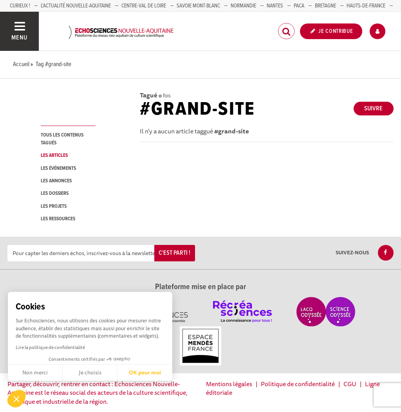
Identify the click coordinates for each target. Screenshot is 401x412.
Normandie (243, 5)
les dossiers (55, 193)
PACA (299, 5)
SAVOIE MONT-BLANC (198, 5)
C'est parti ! (174, 253)
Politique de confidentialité (298, 384)
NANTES (275, 5)
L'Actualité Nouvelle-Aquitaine (76, 5)
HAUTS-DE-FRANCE (366, 5)
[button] (16, 398)
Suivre (373, 108)
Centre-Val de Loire (143, 5)
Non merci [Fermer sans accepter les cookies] (35, 372)
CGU (349, 384)
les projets (54, 206)
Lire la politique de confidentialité (50, 347)
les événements (58, 168)
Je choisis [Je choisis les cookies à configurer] (90, 372)
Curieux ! (20, 5)
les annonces (56, 181)
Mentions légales (229, 384)
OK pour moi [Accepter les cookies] (145, 372)
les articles (54, 155)
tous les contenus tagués (62, 139)
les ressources (58, 219)
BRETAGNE (325, 5)
